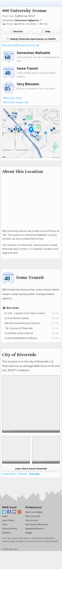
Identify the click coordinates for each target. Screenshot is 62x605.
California (22, 474)
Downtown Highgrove (27, 20)
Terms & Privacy (9, 529)
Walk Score (9, 507)
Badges (28, 533)
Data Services (31, 520)
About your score (12, 98)
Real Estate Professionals (36, 524)
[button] (31, 129)
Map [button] (45, 31)
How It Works (8, 520)
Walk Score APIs (32, 516)
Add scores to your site (15, 102)
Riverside (8, 16)
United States (8, 474)
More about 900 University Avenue (19, 45)
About (5, 516)
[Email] (14, 512)
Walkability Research (34, 529)
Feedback (6, 533)
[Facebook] (9, 512)
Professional (33, 507)
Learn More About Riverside (31, 468)
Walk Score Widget (33, 512)
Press (4, 524)
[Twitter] (4, 512)
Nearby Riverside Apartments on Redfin (31, 38)
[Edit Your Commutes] (40, 19)
